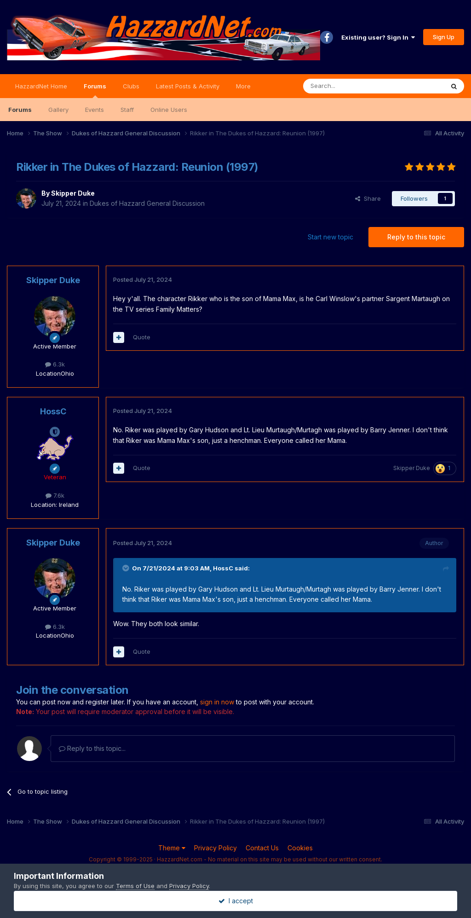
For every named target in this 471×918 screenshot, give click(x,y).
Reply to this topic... (92, 748)
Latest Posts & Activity (187, 86)
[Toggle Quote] (126, 568)
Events (94, 109)
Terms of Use (135, 885)
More (243, 86)
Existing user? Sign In (378, 37)
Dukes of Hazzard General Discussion (147, 203)
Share (368, 198)
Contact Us (262, 848)
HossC (53, 411)
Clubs (131, 86)
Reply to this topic (416, 237)
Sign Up (443, 37)
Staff (127, 109)
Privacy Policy (215, 848)
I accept (235, 901)
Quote (141, 337)
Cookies (300, 848)
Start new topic (330, 237)
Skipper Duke (73, 193)
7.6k (55, 495)
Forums (95, 90)
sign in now (217, 702)
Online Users (168, 109)
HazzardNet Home (41, 86)
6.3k (55, 364)
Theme (171, 848)
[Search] (350, 86)
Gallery (58, 109)
